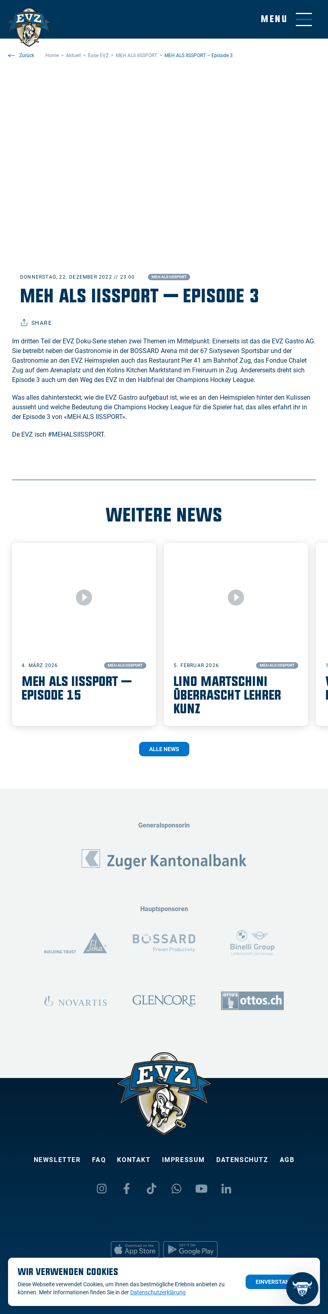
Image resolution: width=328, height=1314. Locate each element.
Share (36, 323)
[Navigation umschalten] (286, 19)
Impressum (183, 1160)
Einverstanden (278, 1282)
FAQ (99, 1160)
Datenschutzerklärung (158, 1292)
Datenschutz (242, 1160)
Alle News (164, 749)
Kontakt (133, 1160)
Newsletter (57, 1160)
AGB (287, 1160)
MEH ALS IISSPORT (169, 277)
